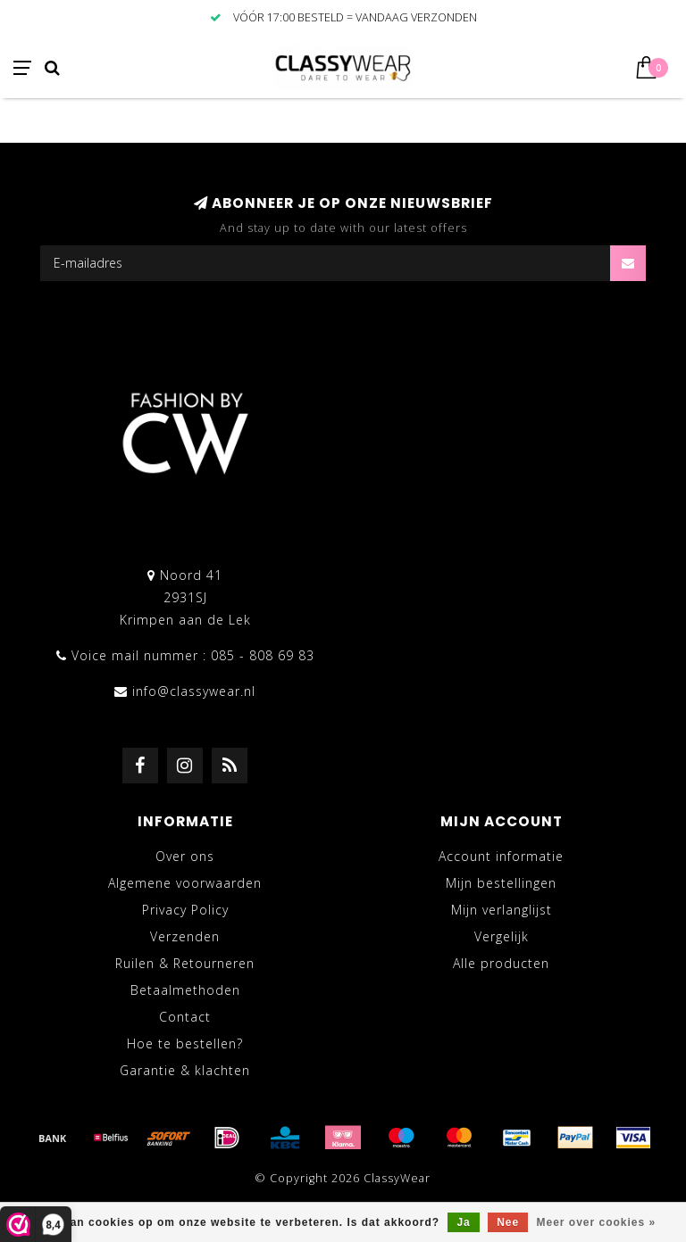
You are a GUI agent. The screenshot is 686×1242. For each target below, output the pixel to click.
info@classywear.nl (193, 691)
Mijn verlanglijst (501, 909)
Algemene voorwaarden (185, 882)
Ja (463, 1222)
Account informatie (501, 856)
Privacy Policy (185, 909)
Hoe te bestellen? (185, 1043)
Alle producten (501, 963)
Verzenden (185, 936)
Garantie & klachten (185, 1070)
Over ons (184, 856)
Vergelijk (501, 936)
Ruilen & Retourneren (185, 963)
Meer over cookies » (597, 1222)
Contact (185, 1016)
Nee (508, 1222)
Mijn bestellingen (501, 882)
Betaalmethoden (185, 989)
